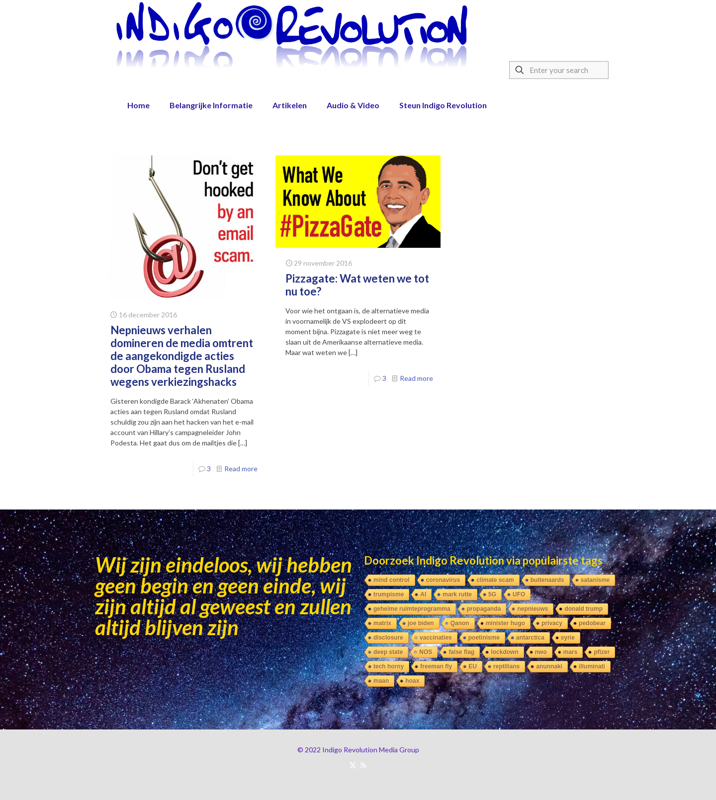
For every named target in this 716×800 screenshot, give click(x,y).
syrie (568, 637)
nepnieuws (532, 608)
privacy (551, 623)
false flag (461, 652)
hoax (412, 680)
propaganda (484, 608)
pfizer (602, 652)
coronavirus (443, 580)
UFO (519, 594)
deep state (388, 652)
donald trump (583, 608)
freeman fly (436, 666)
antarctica (530, 637)
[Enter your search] (559, 70)
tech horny (388, 666)
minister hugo (505, 623)
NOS (425, 652)
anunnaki (549, 666)
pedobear (592, 623)
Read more (241, 468)
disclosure (388, 637)
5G (492, 594)
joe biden (421, 623)
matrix (382, 623)
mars (570, 652)
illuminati (592, 666)
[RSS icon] (363, 764)
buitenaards (547, 580)
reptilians (506, 666)
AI (423, 594)
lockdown (504, 652)
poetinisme (484, 637)
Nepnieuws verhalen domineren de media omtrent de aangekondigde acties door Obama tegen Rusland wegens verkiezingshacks (181, 355)
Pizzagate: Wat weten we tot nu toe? (357, 285)
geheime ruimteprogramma (411, 608)
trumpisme (388, 594)
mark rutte (457, 594)
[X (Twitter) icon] (353, 764)
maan (381, 680)
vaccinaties (436, 637)
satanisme (595, 580)
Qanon (459, 623)
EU (472, 666)
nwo (541, 652)
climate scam (495, 580)
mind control (391, 580)
